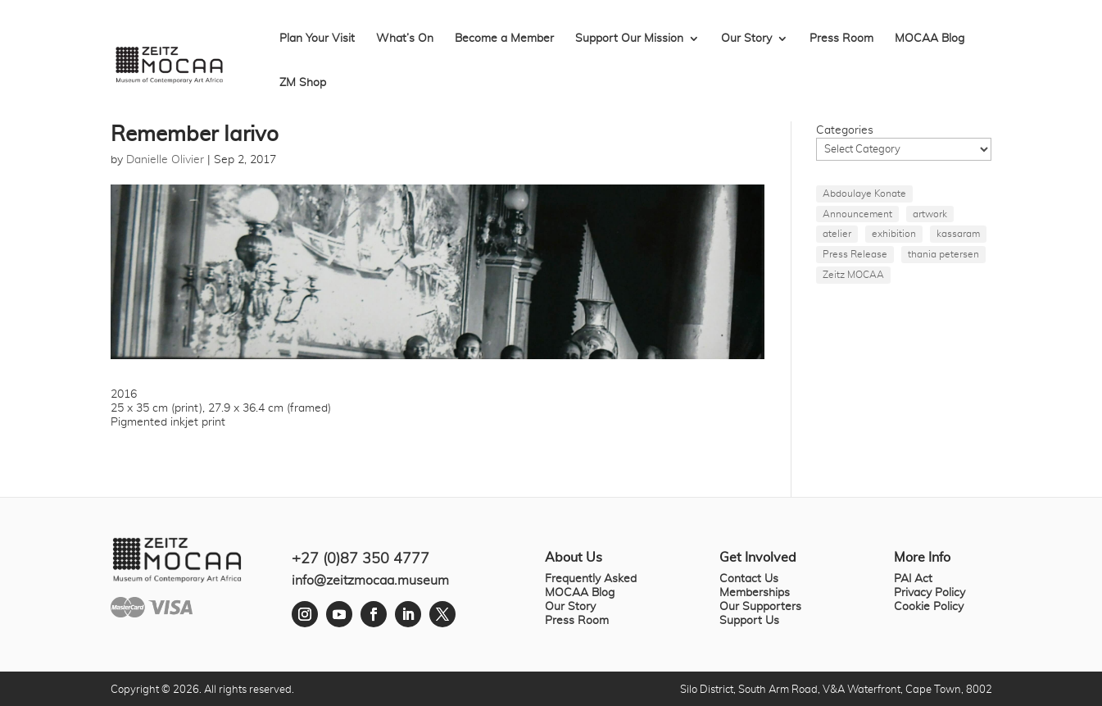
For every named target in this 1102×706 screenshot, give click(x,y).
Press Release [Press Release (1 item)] (855, 254)
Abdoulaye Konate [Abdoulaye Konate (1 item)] (864, 193)
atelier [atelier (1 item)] (837, 234)
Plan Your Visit (317, 38)
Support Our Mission (629, 38)
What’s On (404, 38)
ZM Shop (302, 83)
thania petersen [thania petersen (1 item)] (943, 254)
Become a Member (504, 38)
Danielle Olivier (165, 160)
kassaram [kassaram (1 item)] (958, 234)
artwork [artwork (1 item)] (930, 214)
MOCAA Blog (929, 38)
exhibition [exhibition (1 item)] (894, 234)
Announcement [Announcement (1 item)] (857, 214)
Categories (844, 130)
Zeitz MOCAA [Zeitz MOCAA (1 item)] (853, 275)
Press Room (841, 38)
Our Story (746, 38)
